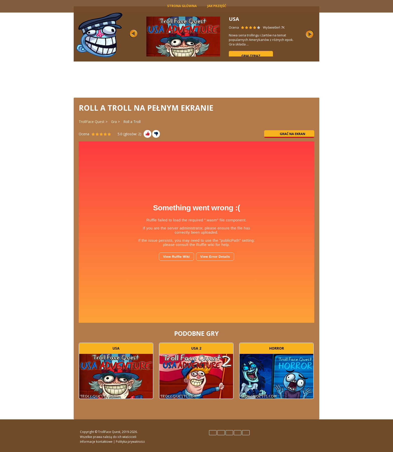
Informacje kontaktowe (96, 441)
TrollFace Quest (92, 121)
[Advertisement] (196, 79)
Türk (246, 432)
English (213, 432)
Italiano (229, 432)
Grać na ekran (289, 134)
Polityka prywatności (130, 441)
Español (221, 432)
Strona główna (182, 6)
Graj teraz (250, 55)
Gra (114, 121)
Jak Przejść (216, 6)
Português (237, 432)
